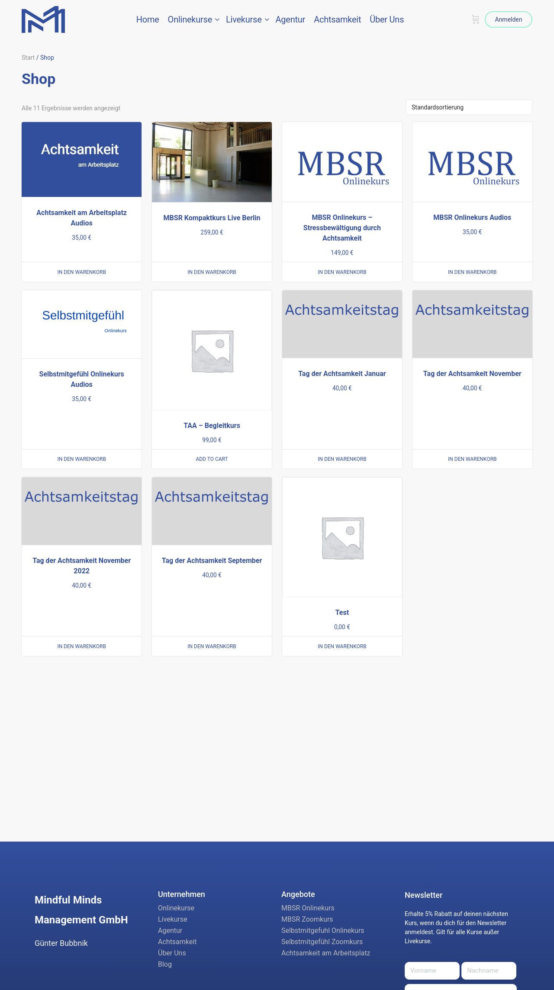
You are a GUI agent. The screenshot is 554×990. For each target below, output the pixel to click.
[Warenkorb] (475, 19)
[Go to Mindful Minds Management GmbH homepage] (43, 19)
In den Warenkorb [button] (81, 272)
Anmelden (508, 19)
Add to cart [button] (212, 459)
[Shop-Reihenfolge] (469, 107)
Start (28, 57)
